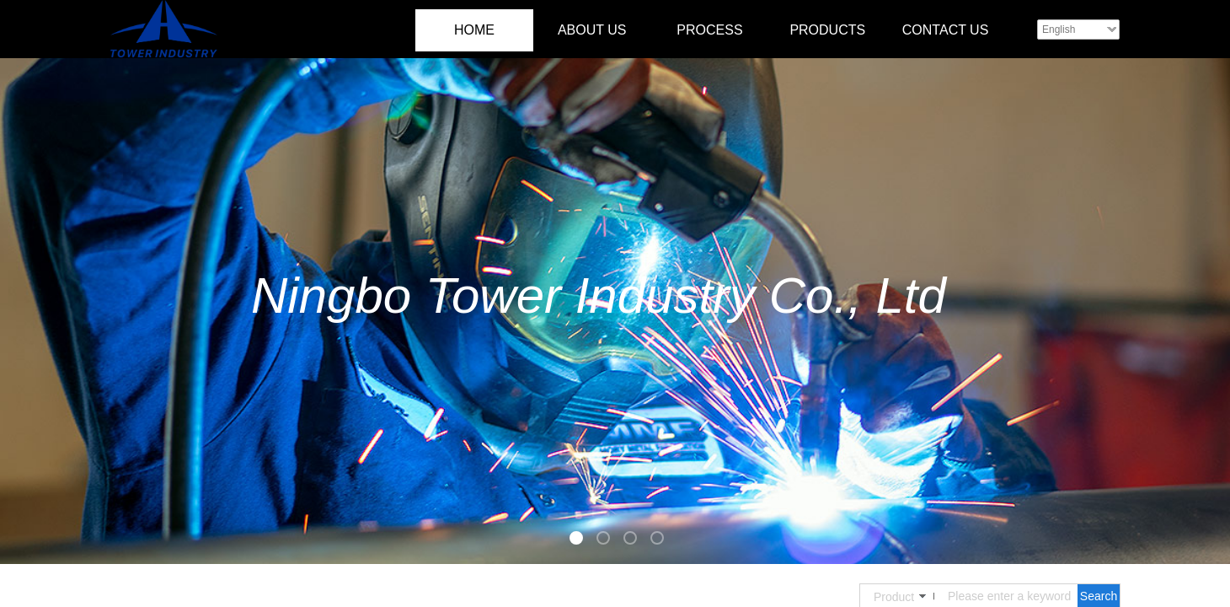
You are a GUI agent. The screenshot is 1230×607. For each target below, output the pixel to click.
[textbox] (1009, 596)
